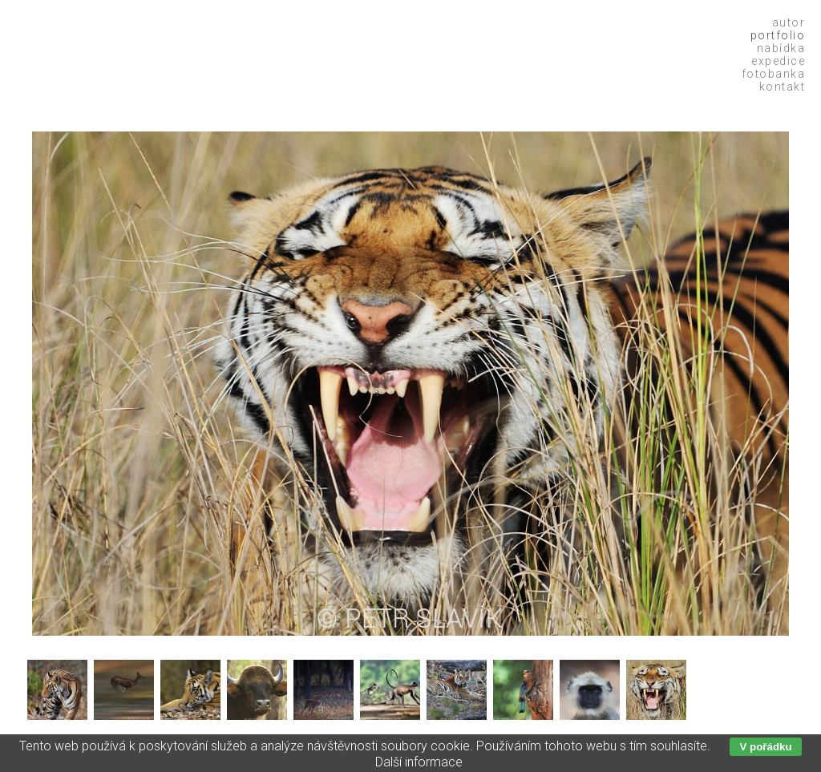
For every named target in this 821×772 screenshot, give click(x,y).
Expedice (778, 61)
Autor (789, 22)
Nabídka (781, 48)
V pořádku (765, 747)
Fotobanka (774, 73)
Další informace (419, 762)
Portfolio (778, 35)
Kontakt (782, 86)
